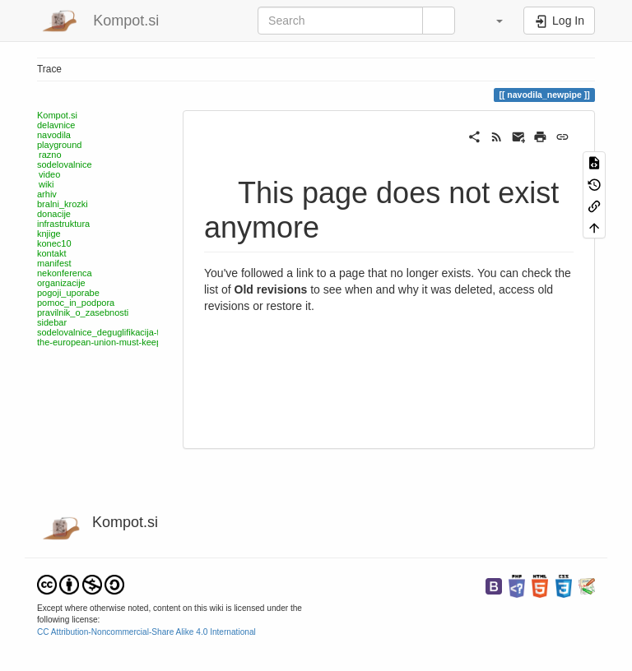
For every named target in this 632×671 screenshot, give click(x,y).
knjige (49, 233)
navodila (54, 135)
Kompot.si (57, 115)
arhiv (47, 194)
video (49, 174)
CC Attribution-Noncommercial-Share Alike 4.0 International (146, 631)
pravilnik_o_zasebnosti (82, 312)
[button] (491, 20)
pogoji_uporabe (68, 293)
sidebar (52, 322)
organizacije (61, 283)
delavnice (56, 125)
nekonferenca (64, 273)
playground (59, 145)
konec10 (54, 243)
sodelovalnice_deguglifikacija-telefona (113, 332)
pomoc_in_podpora (75, 303)
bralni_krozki (62, 204)
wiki (46, 184)
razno (50, 155)
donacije (54, 214)
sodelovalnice (64, 164)
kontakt (51, 253)
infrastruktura (63, 224)
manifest (54, 263)
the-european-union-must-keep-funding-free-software (143, 342)
